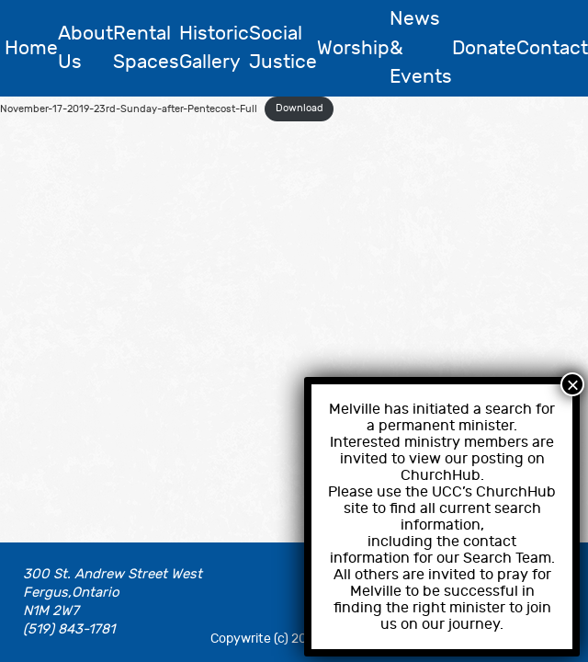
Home (31, 48)
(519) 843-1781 (69, 629)
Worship (353, 48)
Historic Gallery (214, 48)
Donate (484, 48)
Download (299, 108)
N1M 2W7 (51, 611)
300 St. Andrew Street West (112, 574)
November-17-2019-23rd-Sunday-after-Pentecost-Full (128, 108)
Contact (552, 48)
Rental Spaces (146, 48)
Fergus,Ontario (71, 592)
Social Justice (283, 48)
